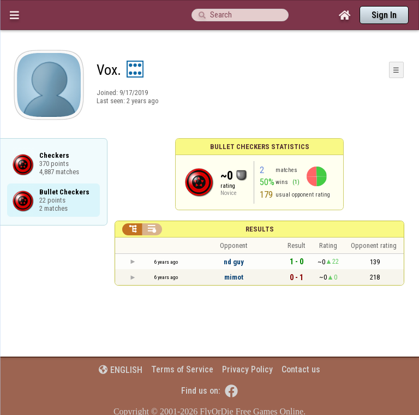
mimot (233, 277)
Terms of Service (182, 369)
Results (260, 229)
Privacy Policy (247, 369)
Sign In (384, 15)
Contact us (301, 369)
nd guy (234, 262)
